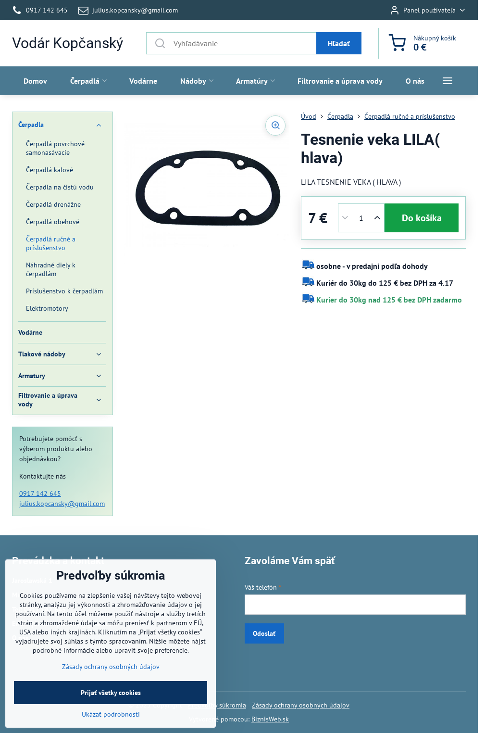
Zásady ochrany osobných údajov (300, 705)
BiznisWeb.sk (270, 719)
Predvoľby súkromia (217, 705)
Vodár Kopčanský (67, 43)
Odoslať (264, 633)
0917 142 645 (40, 493)
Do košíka (422, 218)
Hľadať (339, 43)
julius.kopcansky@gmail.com (62, 503)
